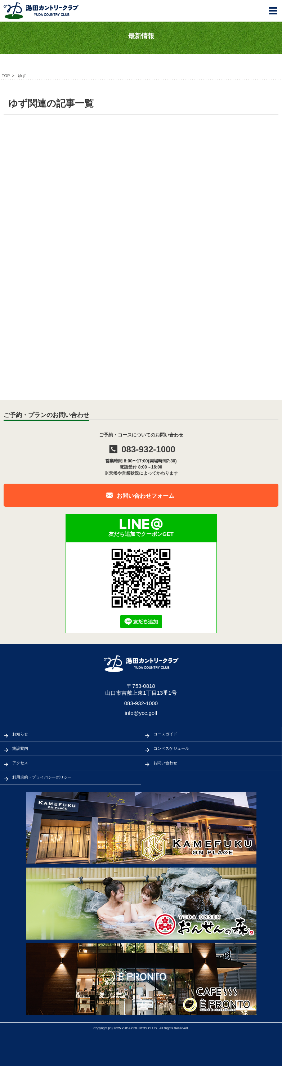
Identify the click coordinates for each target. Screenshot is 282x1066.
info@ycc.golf (141, 713)
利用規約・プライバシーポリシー (42, 777)
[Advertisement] (141, 176)
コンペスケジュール (171, 748)
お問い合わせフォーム (145, 496)
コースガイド (165, 734)
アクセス (20, 763)
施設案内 (20, 748)
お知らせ (20, 734)
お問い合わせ (165, 763)
